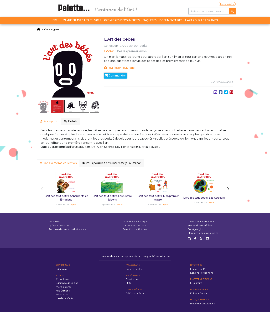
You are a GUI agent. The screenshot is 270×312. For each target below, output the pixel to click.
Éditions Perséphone (202, 273)
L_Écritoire (196, 283)
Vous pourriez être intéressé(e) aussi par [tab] (111, 163)
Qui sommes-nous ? (60, 225)
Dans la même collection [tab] (58, 163)
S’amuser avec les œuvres (82, 20)
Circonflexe (62, 279)
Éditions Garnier (199, 293)
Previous (42, 189)
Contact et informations (201, 221)
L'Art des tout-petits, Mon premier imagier (158, 198)
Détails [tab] (70, 121)
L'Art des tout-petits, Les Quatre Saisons (112, 198)
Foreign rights (227, 4)
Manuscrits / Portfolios (200, 225)
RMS (128, 283)
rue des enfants (64, 298)
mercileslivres (63, 287)
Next (228, 189)
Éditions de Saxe (135, 293)
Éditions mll (62, 269)
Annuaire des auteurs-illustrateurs (67, 229)
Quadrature (132, 279)
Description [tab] (49, 121)
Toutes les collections (134, 225)
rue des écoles (134, 269)
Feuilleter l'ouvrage (119, 67)
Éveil (56, 20)
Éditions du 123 (198, 269)
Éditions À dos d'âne (67, 283)
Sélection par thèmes (135, 229)
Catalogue (51, 29)
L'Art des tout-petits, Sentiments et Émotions (66, 198)
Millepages (62, 294)
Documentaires (170, 20)
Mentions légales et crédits (203, 233)
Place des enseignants (202, 303)
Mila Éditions (63, 290)
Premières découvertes (122, 20)
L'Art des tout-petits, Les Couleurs (204, 197)
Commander (115, 75)
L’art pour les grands (201, 20)
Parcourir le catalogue (135, 221)
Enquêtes (149, 20)
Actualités (54, 221)
